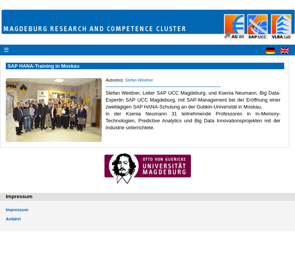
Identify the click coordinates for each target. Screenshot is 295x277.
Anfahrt (13, 219)
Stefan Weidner (139, 80)
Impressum (17, 209)
